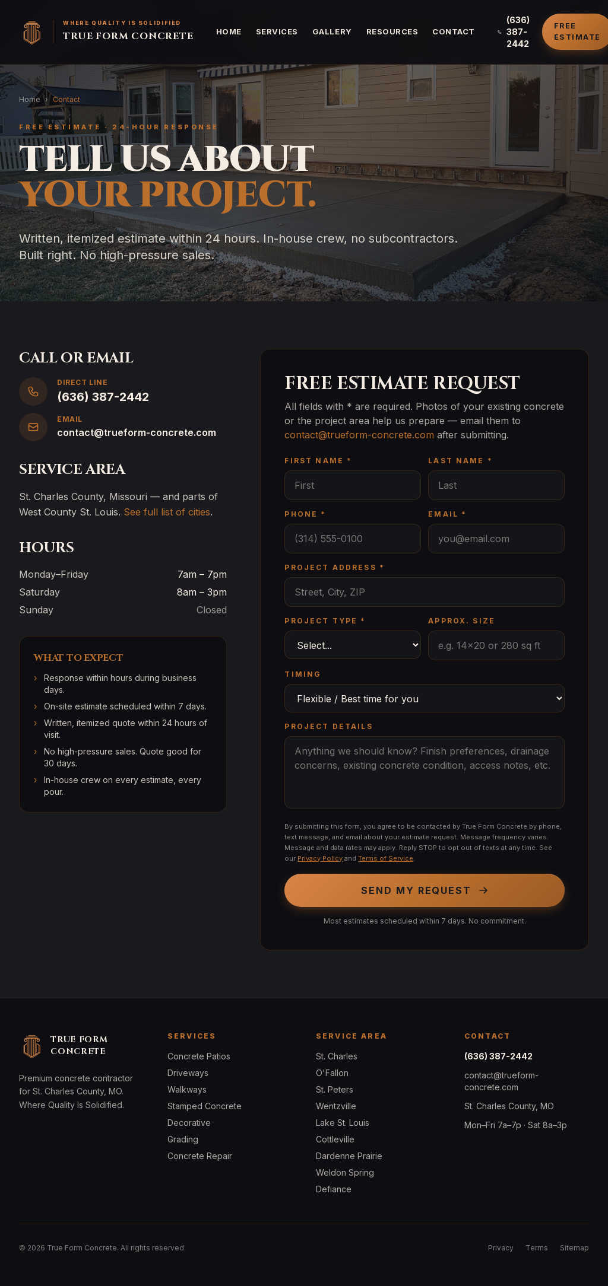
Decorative (189, 1123)
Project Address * (334, 567)
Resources (392, 31)
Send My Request (424, 890)
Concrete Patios (198, 1056)
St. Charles (336, 1056)
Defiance (334, 1189)
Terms (536, 1247)
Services (277, 31)
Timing (302, 674)
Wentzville (336, 1106)
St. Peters (334, 1089)
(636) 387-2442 (514, 32)
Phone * (305, 514)
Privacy (501, 1247)
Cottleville (335, 1139)
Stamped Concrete (204, 1106)
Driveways (187, 1073)
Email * (447, 514)
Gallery (332, 31)
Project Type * (325, 620)
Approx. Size (461, 620)
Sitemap (574, 1247)
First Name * (318, 460)
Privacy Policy (320, 858)
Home (229, 31)
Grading (182, 1139)
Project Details (328, 726)
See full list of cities (167, 512)
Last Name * (460, 460)
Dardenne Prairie (349, 1156)
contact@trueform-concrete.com (359, 435)
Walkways (187, 1089)
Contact (453, 31)
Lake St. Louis (342, 1123)
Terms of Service (385, 858)
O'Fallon (332, 1073)
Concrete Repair (199, 1156)
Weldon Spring (345, 1172)
